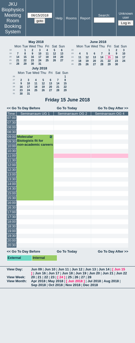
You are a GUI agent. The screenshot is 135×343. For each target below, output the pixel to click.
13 (61, 53)
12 (54, 53)
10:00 (11, 146)
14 (17, 57)
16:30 (11, 207)
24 (39, 60)
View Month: (17, 281)
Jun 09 (36, 269)
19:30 (11, 236)
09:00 (11, 137)
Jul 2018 (94, 281)
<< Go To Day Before (23, 108)
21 (10, 60)
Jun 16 (40, 273)
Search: (104, 15)
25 (47, 60)
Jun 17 (54, 273)
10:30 (11, 151)
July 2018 (39, 68)
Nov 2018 (73, 285)
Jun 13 (90, 269)
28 (17, 63)
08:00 (11, 127)
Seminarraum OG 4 (110, 114)
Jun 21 (108, 273)
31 (39, 63)
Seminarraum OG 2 (72, 114)
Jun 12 (77, 269)
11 (47, 53)
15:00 (11, 193)
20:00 (11, 240)
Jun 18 (67, 273)
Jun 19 (80, 273)
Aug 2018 (111, 281)
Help (59, 18)
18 (10, 50)
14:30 (11, 188)
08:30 (11, 132)
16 (32, 57)
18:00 (11, 222)
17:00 (11, 212)
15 (25, 57)
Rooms (71, 18)
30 (32, 63)
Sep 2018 (38, 285)
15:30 (11, 198)
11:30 (11, 160)
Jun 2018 (75, 281)
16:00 (11, 203)
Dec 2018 (90, 285)
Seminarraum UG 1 (35, 114)
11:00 (11, 155)
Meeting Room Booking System (12, 23)
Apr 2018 (38, 281)
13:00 (11, 174)
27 (61, 60)
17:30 (11, 217)
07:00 (11, 118)
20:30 (11, 245)
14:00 (11, 184)
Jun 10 (50, 269)
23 (32, 60)
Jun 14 (104, 269)
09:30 (11, 141)
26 (54, 60)
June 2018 (98, 42)
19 (10, 53)
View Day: (15, 269)
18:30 (11, 226)
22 (25, 60)
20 (10, 57)
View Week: (16, 277)
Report (85, 18)
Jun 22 (121, 273)
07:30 (11, 122)
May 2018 (36, 42)
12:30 (11, 170)
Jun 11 (63, 269)
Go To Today (67, 108)
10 (39, 53)
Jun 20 (94, 273)
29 (25, 63)
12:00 (11, 165)
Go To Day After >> (113, 108)
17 (39, 57)
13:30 (11, 179)
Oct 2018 (56, 285)
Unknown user (126, 15)
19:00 (11, 231)
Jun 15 (119, 269)
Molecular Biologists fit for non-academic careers (35, 140)
